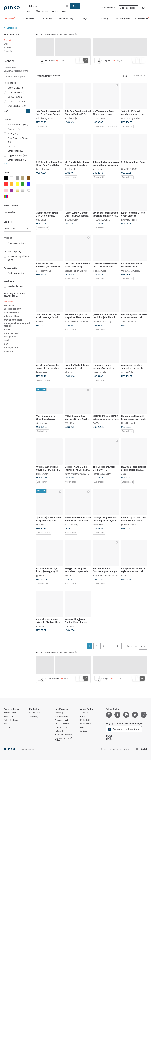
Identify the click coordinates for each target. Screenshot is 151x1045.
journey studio (99, 270)
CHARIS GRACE (129, 169)
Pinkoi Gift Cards (11, 720)
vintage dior (10, 336)
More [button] (6, 163)
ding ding (64, 11)
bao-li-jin (73, 118)
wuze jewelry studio (130, 118)
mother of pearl (11, 333)
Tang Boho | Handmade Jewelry (108, 575)
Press (82, 716)
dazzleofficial (127, 372)
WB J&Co (69, 423)
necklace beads (11, 312)
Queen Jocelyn (100, 372)
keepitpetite (41, 372)
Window (7, 47)
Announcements (62, 720)
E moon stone (99, 118)
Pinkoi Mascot (86, 724)
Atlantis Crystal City (102, 321)
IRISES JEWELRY (101, 220)
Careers (83, 727)
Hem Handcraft (128, 423)
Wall (5, 724)
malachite (8, 351)
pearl (6, 340)
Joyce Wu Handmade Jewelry (79, 474)
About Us (84, 713)
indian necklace (11, 316)
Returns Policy (61, 731)
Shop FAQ (33, 716)
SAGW (96, 423)
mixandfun (98, 524)
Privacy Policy (61, 727)
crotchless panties (50, 11)
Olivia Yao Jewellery (130, 270)
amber (7, 329)
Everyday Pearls (129, 220)
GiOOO (68, 372)
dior (6, 344)
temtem (39, 321)
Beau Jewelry (42, 169)
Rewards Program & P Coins (64, 739)
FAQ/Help (59, 713)
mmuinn (40, 626)
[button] (28, 111)
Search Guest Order (63, 735)
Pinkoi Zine (9, 51)
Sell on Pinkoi (108, 7)
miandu (124, 575)
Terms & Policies (62, 724)
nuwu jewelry (42, 474)
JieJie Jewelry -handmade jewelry (80, 321)
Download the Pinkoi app (124, 729)
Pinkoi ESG (85, 720)
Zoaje (124, 474)
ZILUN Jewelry (72, 220)
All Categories (10, 28)
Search (75, 6)
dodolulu (30, 11)
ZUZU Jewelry (71, 524)
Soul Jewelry (42, 220)
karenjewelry (47, 118)
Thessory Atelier (128, 321)
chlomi (68, 575)
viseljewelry (41, 423)
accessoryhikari (43, 270)
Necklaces (9, 305)
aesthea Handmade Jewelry (78, 270)
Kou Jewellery (71, 169)
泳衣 (38, 11)
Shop (6, 44)
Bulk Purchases (61, 716)
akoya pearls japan (13, 320)
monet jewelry (11, 347)
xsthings (40, 524)
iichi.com (84, 731)
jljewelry (40, 575)
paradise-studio (128, 524)
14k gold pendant (12, 309)
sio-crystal (69, 626)
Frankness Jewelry (102, 474)
